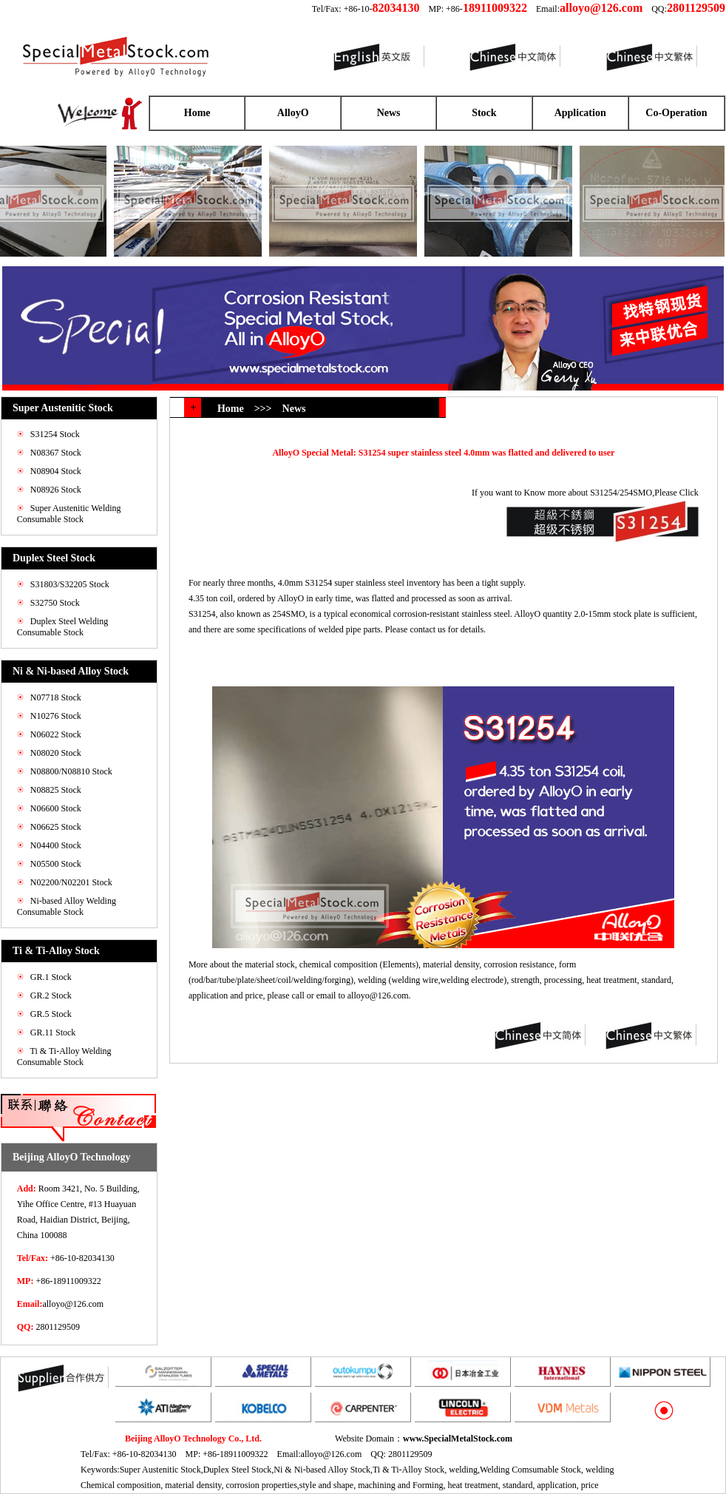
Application (580, 112)
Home (197, 112)
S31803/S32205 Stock (69, 584)
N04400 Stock (55, 845)
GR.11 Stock (53, 1032)
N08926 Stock (55, 489)
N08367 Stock (55, 452)
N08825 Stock (55, 790)
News (389, 112)
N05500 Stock (55, 864)
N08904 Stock (55, 471)
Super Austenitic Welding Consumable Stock (69, 513)
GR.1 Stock (51, 977)
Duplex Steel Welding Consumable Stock (62, 627)
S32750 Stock (55, 603)
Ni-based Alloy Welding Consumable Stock (66, 906)
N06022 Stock (55, 734)
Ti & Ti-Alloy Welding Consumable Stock (64, 1056)
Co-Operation (676, 112)
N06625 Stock (55, 827)
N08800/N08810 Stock (71, 771)
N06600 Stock (55, 808)
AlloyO (293, 112)
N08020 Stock (55, 753)
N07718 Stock (55, 697)
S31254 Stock (55, 434)
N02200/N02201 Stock (71, 882)
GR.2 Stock (51, 995)
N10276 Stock (55, 716)
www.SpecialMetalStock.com (457, 1438)
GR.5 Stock (51, 1014)
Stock (484, 112)
